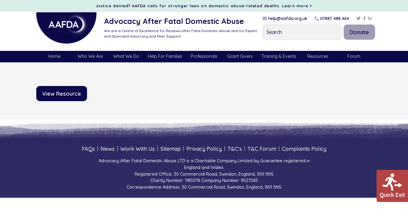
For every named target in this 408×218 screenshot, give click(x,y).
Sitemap (170, 148)
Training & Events (278, 56)
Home (54, 56)
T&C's (235, 148)
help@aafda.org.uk (285, 18)
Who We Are (90, 56)
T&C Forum (262, 148)
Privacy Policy (204, 148)
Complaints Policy (304, 148)
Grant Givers (240, 56)
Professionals (204, 56)
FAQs (88, 148)
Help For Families (165, 56)
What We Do (126, 56)
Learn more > (297, 5)
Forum (353, 56)
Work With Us (137, 148)
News (108, 148)
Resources (317, 56)
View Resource (61, 93)
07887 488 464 (332, 18)
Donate (359, 32)
